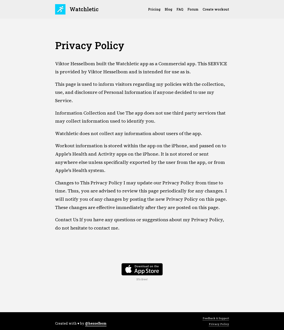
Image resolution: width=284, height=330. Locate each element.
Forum (192, 9)
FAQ (179, 9)
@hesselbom (95, 323)
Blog (168, 9)
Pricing (154, 9)
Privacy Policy (219, 324)
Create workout (216, 9)
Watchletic (77, 9)
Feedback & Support (216, 318)
